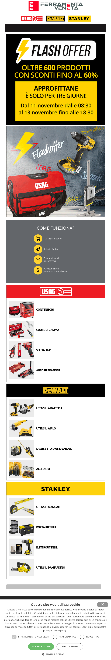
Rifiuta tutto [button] (69, 646)
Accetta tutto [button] (41, 646)
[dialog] (55, 629)
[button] (55, 654)
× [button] (102, 604)
